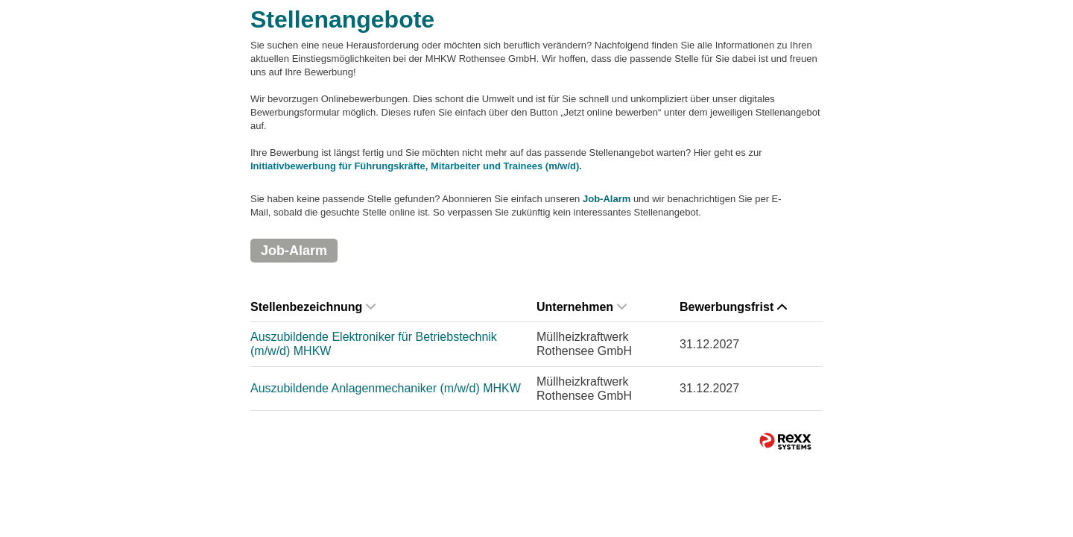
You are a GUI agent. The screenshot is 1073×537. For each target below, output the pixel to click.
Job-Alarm (606, 198)
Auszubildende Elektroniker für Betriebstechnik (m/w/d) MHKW (373, 343)
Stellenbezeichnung (313, 307)
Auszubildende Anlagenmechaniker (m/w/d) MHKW (385, 388)
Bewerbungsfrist (733, 307)
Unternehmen (581, 307)
